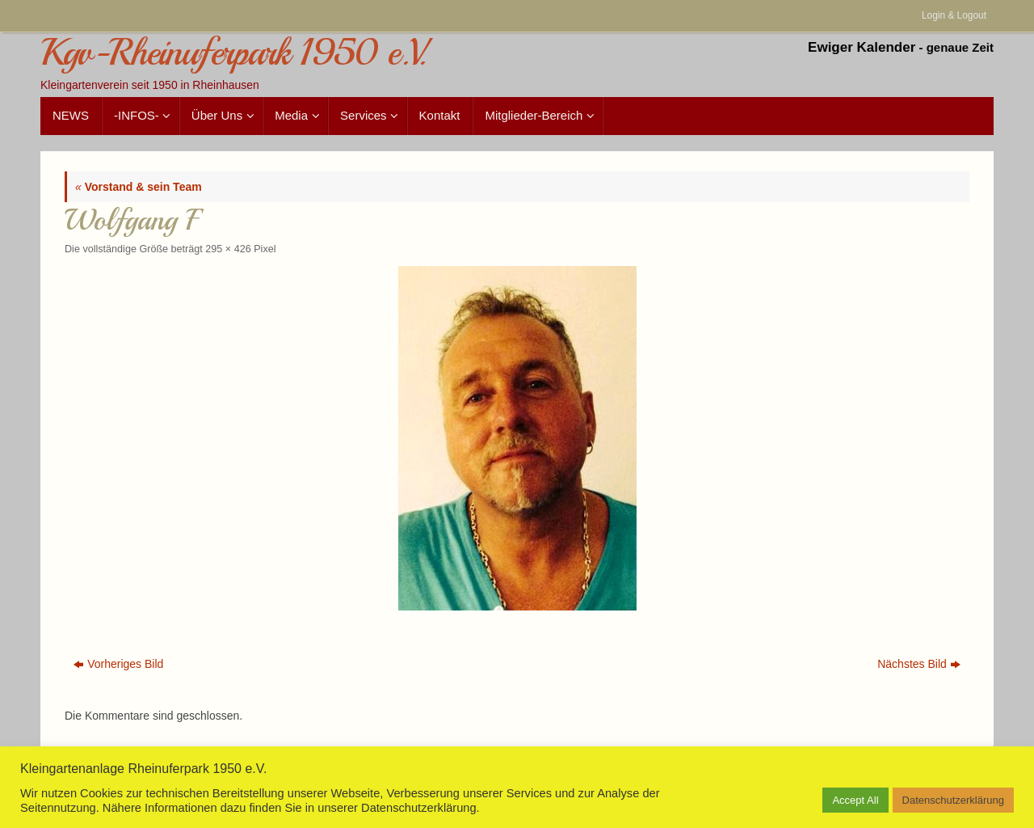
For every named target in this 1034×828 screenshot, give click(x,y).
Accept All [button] (855, 800)
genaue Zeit (960, 47)
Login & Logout (954, 15)
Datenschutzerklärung (953, 800)
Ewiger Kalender (861, 47)
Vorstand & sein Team (138, 186)
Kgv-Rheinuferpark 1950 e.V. (233, 53)
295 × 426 (227, 249)
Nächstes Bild (918, 663)
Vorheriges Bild (118, 663)
